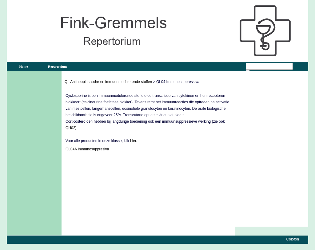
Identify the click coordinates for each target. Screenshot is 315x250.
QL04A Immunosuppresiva (87, 149)
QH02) (71, 128)
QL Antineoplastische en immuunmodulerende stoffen (108, 82)
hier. (133, 141)
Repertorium (57, 66)
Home (23, 66)
